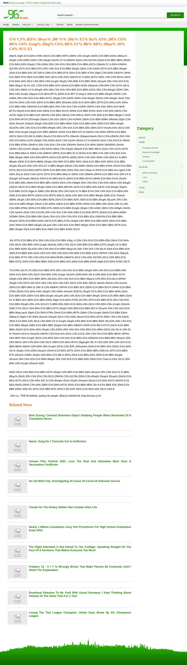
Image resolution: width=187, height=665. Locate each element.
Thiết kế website (32, 3)
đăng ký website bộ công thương (77, 395)
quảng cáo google (48, 395)
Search (175, 15)
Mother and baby (149, 173)
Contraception (148, 161)
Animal (16, 25)
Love (144, 177)
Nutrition (146, 157)
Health (27, 25)
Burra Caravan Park (87, 25)
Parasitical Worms (150, 148)
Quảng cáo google (17, 3)
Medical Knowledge (150, 152)
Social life (43, 25)
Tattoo (145, 181)
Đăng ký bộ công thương (51, 3)
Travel (60, 25)
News (70, 25)
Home (6, 25)
